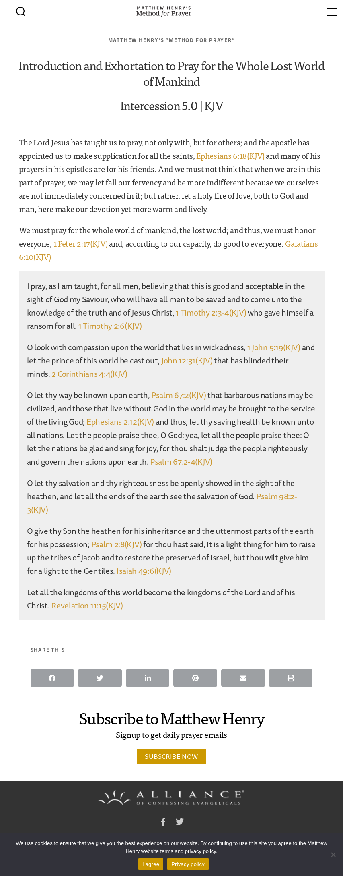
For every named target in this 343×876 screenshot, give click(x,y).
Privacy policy (188, 864)
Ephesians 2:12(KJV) (120, 421)
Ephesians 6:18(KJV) (230, 155)
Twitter (180, 823)
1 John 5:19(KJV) (273, 347)
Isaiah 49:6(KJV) (144, 571)
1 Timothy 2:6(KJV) (110, 326)
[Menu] (332, 11)
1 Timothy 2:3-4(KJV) (211, 312)
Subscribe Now (171, 756)
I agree (150, 864)
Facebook (163, 823)
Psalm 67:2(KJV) (178, 395)
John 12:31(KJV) (187, 360)
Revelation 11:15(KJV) (87, 605)
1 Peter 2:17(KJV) (80, 243)
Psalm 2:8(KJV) (116, 544)
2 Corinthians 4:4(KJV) (89, 373)
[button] (52, 678)
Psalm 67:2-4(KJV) (181, 461)
